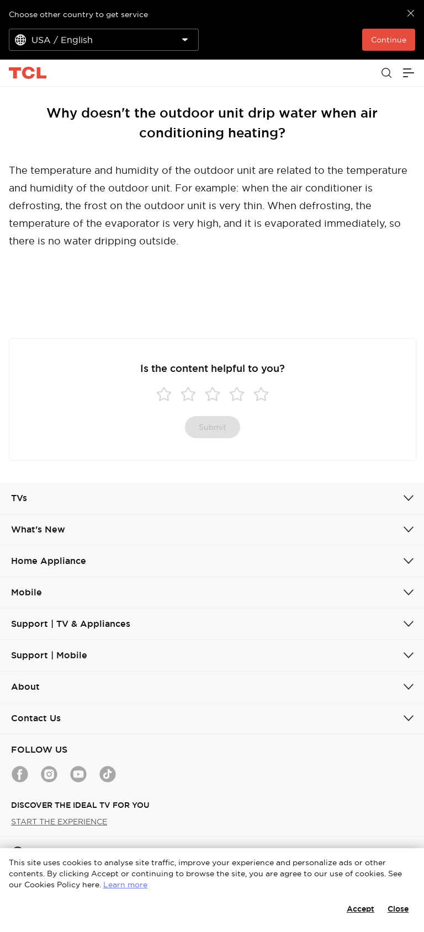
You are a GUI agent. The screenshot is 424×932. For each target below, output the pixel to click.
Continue (388, 40)
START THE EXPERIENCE (59, 822)
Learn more (125, 885)
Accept (360, 909)
